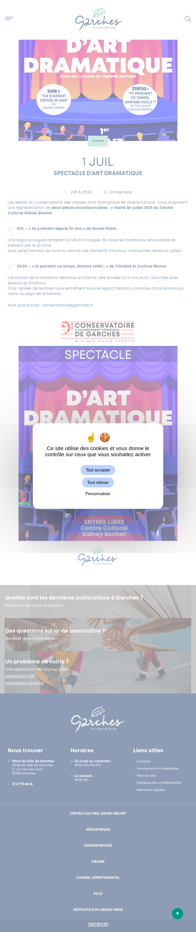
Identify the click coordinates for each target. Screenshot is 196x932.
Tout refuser (98, 482)
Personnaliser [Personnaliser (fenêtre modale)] (98, 494)
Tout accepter (98, 470)
